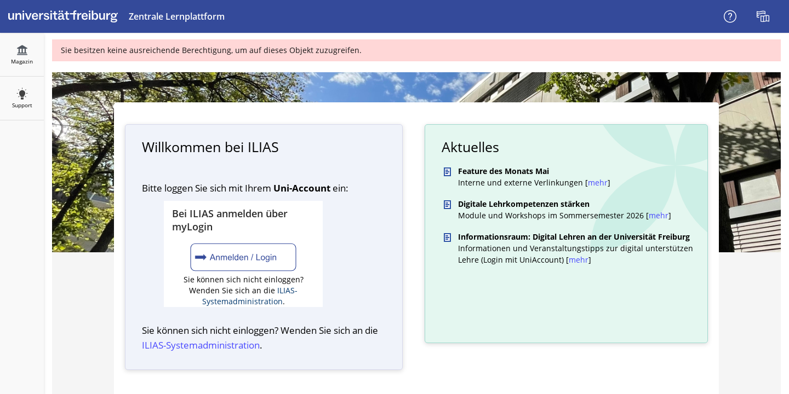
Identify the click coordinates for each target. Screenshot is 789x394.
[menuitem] (764, 16)
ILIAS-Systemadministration (250, 295)
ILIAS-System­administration (201, 345)
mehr (598, 182)
